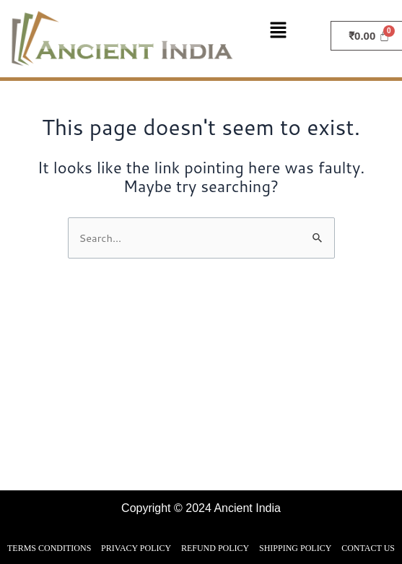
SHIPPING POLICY (295, 548)
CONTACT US (368, 548)
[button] (285, 31)
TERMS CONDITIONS (49, 548)
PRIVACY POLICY (136, 548)
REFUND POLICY (215, 548)
